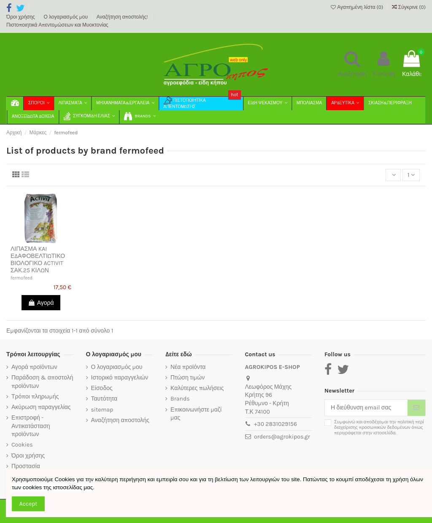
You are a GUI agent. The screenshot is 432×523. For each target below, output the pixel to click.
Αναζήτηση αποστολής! (123, 17)
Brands (180, 398)
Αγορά (41, 302)
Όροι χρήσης (21, 17)
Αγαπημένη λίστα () (357, 7)
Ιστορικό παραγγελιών (119, 377)
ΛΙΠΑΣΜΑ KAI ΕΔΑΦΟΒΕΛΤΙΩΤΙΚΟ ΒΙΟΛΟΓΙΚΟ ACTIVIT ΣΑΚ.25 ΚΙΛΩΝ (38, 259)
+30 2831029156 (275, 424)
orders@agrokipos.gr (282, 436)
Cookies (22, 444)
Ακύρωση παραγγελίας (41, 407)
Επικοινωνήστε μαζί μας (195, 414)
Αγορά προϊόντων (34, 367)
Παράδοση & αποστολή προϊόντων (42, 382)
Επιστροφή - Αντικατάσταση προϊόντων (30, 426)
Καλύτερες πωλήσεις (197, 388)
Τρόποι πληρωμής (35, 396)
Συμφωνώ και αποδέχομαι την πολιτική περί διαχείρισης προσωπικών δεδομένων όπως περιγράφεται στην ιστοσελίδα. (379, 427)
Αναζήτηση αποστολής (120, 420)
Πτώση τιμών (187, 377)
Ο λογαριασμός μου (66, 17)
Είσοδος (102, 388)
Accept (28, 503)
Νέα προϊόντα (187, 367)
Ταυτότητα (104, 398)
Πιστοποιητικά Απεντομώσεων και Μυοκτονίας (57, 25)
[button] (139, 117)
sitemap (102, 409)
